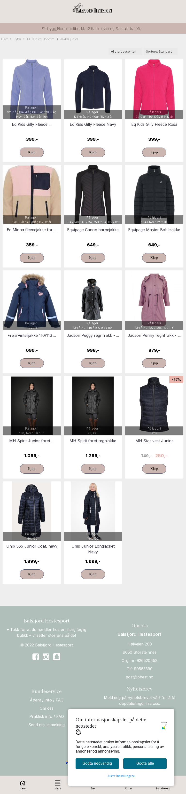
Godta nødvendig (97, 763)
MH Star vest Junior (154, 440)
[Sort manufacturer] (125, 51)
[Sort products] (161, 51)
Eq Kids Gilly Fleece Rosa (154, 124)
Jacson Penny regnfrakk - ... (154, 335)
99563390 (143, 668)
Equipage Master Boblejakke (154, 229)
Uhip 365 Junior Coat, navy (31, 546)
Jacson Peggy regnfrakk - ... (93, 335)
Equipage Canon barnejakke (93, 229)
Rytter (15, 39)
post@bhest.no (139, 677)
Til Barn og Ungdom (38, 39)
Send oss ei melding (46, 724)
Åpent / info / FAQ (46, 700)
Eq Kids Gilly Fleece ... (32, 124)
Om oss (47, 708)
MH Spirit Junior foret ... (31, 440)
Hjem (4, 39)
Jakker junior (67, 39)
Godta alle (145, 763)
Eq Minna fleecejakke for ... (32, 229)
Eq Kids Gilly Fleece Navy (93, 124)
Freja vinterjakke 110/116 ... (32, 335)
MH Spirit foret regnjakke (93, 440)
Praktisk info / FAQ (46, 716)
